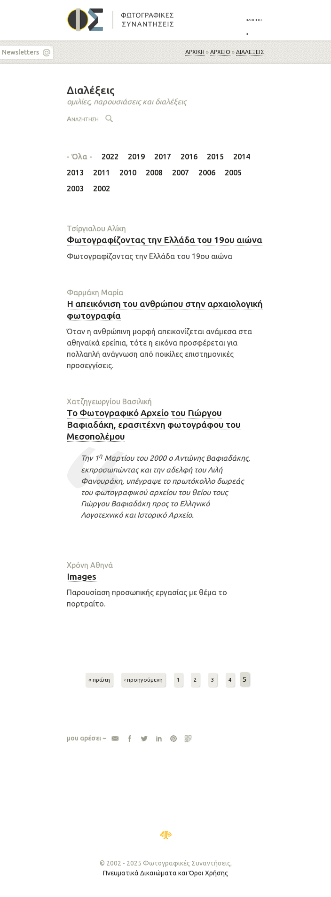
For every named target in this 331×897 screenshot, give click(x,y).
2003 (75, 188)
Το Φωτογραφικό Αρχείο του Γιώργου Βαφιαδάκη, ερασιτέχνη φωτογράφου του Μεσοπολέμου (154, 424)
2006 (206, 172)
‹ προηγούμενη (143, 680)
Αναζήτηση (83, 119)
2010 (127, 172)
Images (81, 576)
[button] (254, 26)
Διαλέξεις (250, 52)
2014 (241, 156)
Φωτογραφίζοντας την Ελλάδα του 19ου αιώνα (164, 240)
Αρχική (195, 52)
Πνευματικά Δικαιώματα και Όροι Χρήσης (165, 873)
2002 (101, 188)
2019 (136, 156)
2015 (215, 156)
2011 (101, 172)
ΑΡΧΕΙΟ (220, 52)
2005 (233, 172)
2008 (154, 172)
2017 (162, 156)
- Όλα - (79, 156)
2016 (189, 156)
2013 (75, 172)
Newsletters (20, 52)
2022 (110, 156)
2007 (180, 172)
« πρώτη (99, 680)
